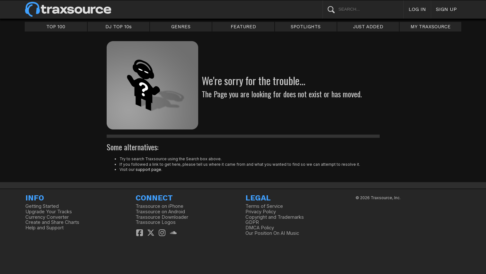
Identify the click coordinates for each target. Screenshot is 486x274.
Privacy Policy (260, 212)
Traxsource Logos (156, 222)
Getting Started (42, 206)
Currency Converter (47, 217)
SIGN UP (446, 9)
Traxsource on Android (160, 212)
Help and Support (44, 228)
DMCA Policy (259, 228)
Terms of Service (264, 206)
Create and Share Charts (52, 222)
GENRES (180, 27)
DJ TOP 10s (118, 27)
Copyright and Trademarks (274, 217)
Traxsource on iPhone (159, 206)
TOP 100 (55, 27)
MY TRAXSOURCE (431, 27)
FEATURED (243, 27)
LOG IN (417, 9)
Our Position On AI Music (272, 233)
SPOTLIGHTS (306, 27)
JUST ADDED (368, 27)
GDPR (252, 222)
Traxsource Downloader (162, 217)
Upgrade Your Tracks (48, 212)
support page (148, 169)
